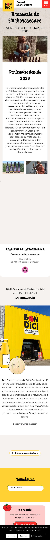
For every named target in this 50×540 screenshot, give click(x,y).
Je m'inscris (26, 487)
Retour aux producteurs (26, 453)
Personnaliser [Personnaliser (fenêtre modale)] (37, 536)
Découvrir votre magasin (25, 424)
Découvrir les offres (25, 524)
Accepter (12, 536)
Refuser (23, 536)
